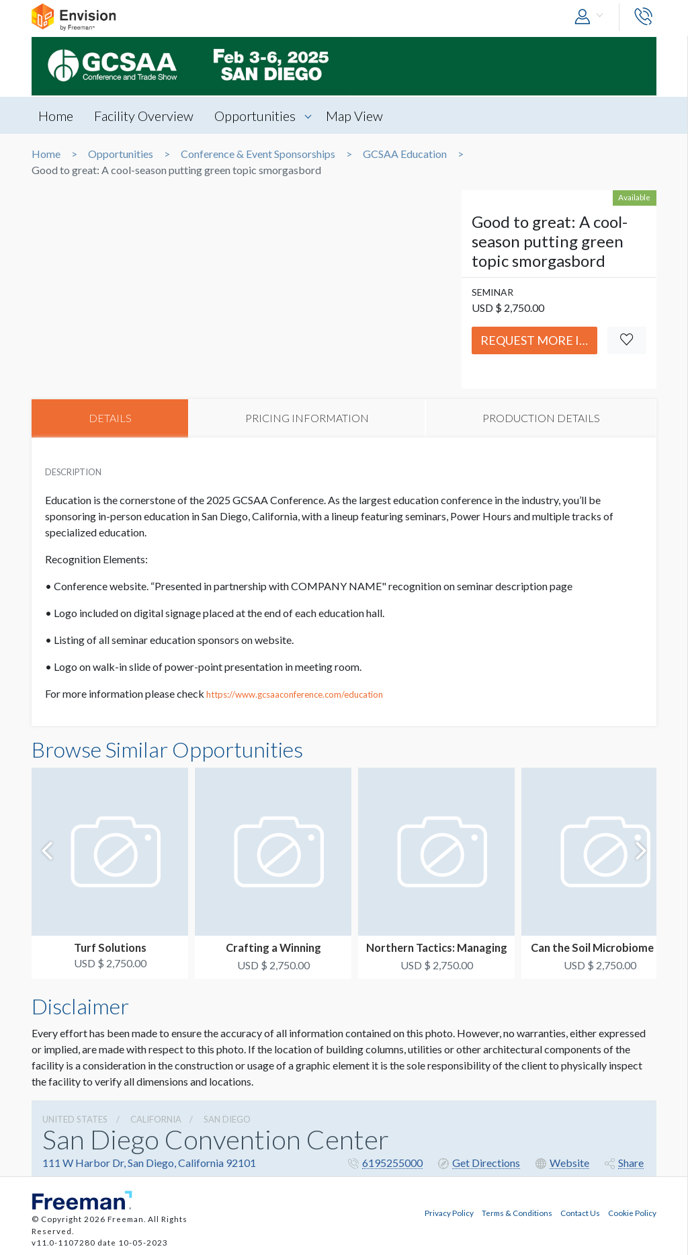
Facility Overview (145, 116)
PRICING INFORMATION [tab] (307, 418)
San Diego (227, 1120)
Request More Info (538, 340)
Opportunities (257, 116)
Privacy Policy (449, 1211)
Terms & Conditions (517, 1211)
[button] (591, 17)
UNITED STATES (75, 1120)
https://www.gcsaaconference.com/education (294, 695)
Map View (358, 116)
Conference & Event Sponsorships (258, 154)
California (155, 1120)
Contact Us (580, 1211)
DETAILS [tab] (110, 418)
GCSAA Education (405, 154)
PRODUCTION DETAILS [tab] (541, 418)
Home (55, 116)
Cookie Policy (632, 1211)
